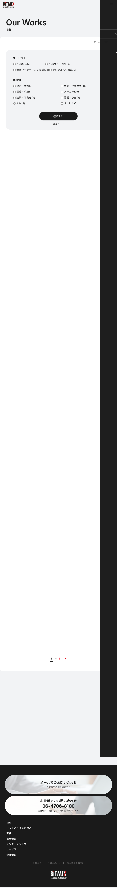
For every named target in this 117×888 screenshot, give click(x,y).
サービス (70, 103)
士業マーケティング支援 (32, 69)
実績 (8, 833)
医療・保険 (24, 91)
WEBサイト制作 (59, 63)
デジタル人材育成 (64, 69)
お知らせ (37, 863)
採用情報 (11, 839)
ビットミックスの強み (19, 828)
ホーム (97, 41)
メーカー (71, 91)
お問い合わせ (54, 863)
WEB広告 (23, 63)
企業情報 (11, 855)
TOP (9, 822)
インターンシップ (16, 844)
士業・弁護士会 (75, 85)
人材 (20, 103)
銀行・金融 (24, 85)
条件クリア (58, 124)
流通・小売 (72, 97)
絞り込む (58, 116)
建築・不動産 (25, 97)
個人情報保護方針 (76, 863)
